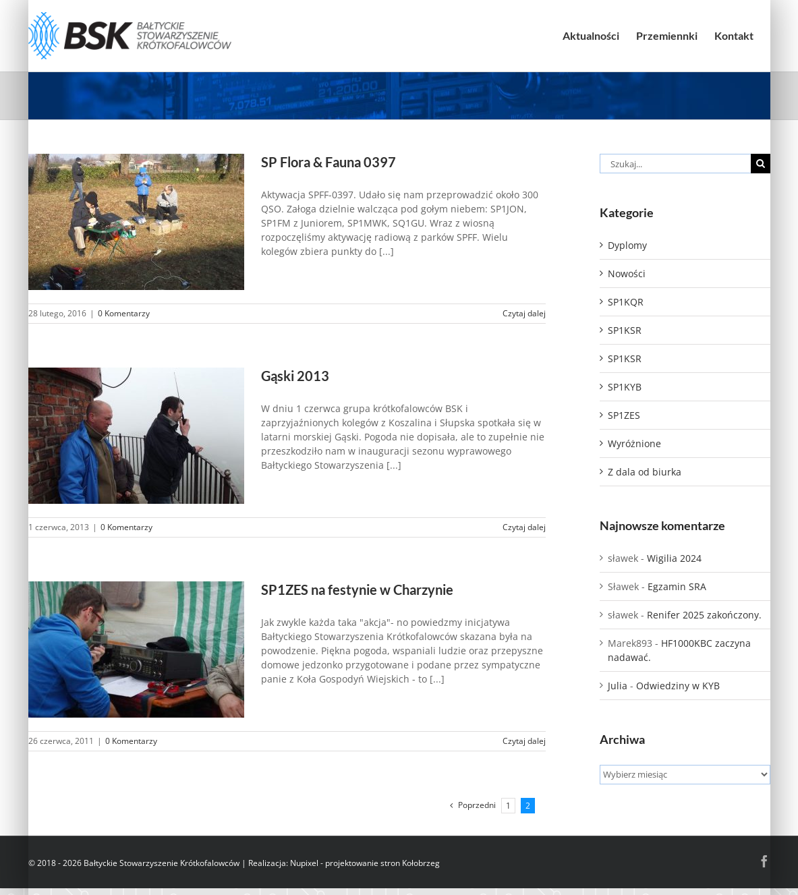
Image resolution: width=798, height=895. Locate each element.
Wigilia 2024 (674, 558)
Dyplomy (627, 245)
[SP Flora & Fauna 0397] (136, 222)
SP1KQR (626, 301)
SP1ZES (624, 415)
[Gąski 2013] (136, 436)
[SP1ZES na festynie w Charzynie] (136, 649)
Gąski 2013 (295, 376)
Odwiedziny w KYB (678, 685)
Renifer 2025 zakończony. (704, 614)
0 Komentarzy (124, 313)
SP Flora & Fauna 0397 (328, 162)
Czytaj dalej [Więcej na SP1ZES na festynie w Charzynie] (524, 741)
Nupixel (304, 863)
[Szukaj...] (675, 163)
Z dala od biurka (644, 471)
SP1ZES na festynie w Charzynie (357, 590)
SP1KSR (625, 330)
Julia (617, 685)
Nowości (627, 273)
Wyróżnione (634, 443)
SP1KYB (625, 386)
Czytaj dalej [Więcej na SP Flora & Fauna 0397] (524, 313)
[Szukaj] (760, 163)
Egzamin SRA (677, 586)
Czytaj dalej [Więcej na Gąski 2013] (524, 527)
